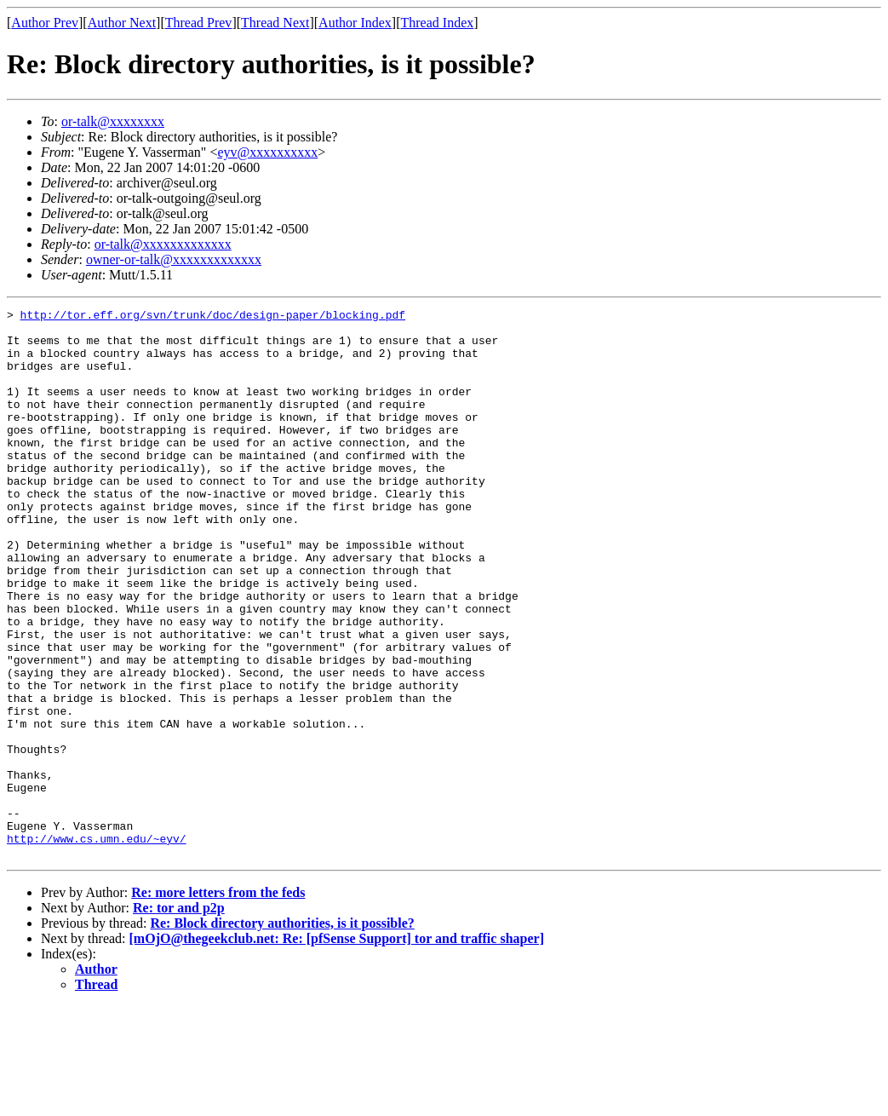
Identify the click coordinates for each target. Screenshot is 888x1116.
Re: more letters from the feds (218, 1002)
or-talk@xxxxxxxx (112, 121)
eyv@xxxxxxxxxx (267, 152)
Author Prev (44, 22)
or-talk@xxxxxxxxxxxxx (163, 244)
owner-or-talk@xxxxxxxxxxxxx (173, 259)
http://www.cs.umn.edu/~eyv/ (96, 945)
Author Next (122, 22)
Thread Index (437, 22)
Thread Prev (198, 22)
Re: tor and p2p (179, 1017)
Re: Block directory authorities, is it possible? (282, 1033)
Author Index (355, 22)
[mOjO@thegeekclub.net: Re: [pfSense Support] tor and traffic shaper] (336, 1048)
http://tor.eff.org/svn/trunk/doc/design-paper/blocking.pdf (212, 317)
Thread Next (275, 22)
